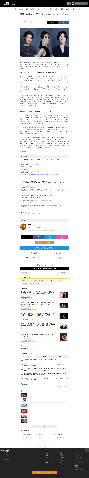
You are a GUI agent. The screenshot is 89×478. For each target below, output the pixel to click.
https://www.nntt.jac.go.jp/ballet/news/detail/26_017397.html (34, 213)
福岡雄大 (31, 283)
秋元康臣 (52, 280)
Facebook (5, 454)
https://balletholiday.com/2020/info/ (38, 205)
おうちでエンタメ (49, 283)
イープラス (23, 446)
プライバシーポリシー (79, 462)
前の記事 (24, 272)
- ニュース (62, 455)
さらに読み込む (48, 426)
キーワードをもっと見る (62, 442)
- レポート (62, 459)
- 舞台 (47, 455)
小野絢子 (59, 280)
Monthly (60, 356)
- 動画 (61, 453)
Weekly (44, 356)
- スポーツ (47, 464)
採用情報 (76, 459)
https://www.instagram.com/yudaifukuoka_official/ (48, 174)
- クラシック (48, 459)
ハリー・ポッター (26, 440)
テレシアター (39, 283)
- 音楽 (47, 453)
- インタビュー (62, 457)
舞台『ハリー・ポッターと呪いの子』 (56, 437)
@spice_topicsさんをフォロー (7, 459)
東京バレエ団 (25, 280)
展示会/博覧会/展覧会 (27, 434)
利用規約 (76, 460)
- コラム (61, 460)
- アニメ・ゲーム (49, 460)
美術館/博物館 (38, 434)
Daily (28, 356)
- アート (47, 462)
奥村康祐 (24, 283)
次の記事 (65, 272)
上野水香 (33, 280)
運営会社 (76, 453)
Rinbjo (43, 437)
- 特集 (61, 462)
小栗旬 (31, 437)
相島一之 (24, 437)
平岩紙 (37, 437)
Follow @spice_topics (32, 253)
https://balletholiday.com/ (33, 206)
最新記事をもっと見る (63, 386)
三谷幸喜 (59, 434)
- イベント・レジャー (50, 457)
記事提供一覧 (77, 455)
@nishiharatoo (38, 227)
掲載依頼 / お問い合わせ (79, 457)
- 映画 (47, 466)
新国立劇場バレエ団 (43, 280)
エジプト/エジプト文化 (49, 434)
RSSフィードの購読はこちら (45, 242)
